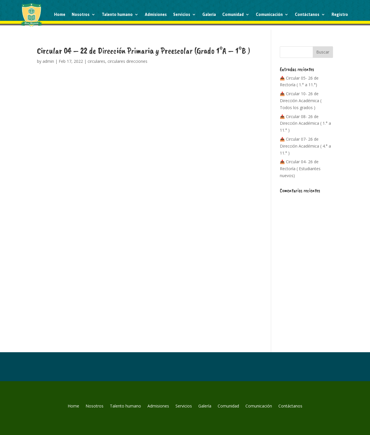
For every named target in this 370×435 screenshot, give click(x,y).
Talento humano (117, 14)
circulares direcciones (127, 61)
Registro (340, 14)
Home (59, 14)
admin (48, 61)
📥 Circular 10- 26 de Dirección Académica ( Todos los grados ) (300, 100)
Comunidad (233, 14)
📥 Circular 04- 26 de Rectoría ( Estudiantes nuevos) (300, 168)
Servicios (181, 14)
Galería (209, 14)
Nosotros (81, 14)
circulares (96, 61)
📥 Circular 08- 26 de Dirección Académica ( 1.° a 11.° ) (305, 123)
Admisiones (156, 14)
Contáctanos (307, 14)
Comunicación (269, 14)
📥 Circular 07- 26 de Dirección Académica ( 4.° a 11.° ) (305, 146)
